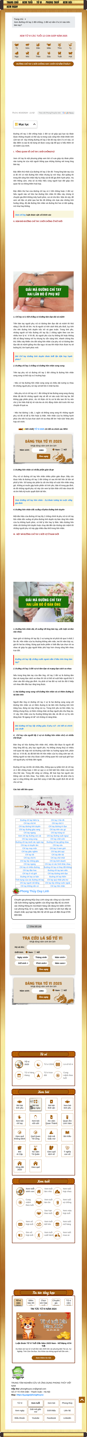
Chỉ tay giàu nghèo (30, 851)
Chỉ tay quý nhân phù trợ (57, 880)
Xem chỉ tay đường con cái (29, 836)
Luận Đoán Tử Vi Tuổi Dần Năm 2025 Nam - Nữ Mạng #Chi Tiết (43, 1344)
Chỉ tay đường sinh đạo (58, 873)
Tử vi (39, 2)
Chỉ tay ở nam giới (57, 848)
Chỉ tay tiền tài (58, 855)
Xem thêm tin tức (43, 1358)
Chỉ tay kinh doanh (58, 861)
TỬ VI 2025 (39, 429)
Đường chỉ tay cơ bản (29, 877)
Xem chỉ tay (20, 215)
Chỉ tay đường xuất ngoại (58, 836)
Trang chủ (13, 2)
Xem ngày (12, 6)
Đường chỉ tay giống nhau (58, 842)
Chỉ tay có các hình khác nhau (58, 864)
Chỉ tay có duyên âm (29, 845)
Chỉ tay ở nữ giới (29, 873)
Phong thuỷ (52, 2)
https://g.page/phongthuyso (30, 1395)
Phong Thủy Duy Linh (34, 891)
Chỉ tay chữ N (30, 858)
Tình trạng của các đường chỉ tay (30, 880)
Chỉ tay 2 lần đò (57, 820)
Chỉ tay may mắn (29, 848)
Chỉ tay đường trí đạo (58, 826)
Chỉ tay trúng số (57, 833)
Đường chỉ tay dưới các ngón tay (30, 842)
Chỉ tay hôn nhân (58, 886)
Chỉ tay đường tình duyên (29, 826)
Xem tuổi (27, 2)
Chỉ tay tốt (29, 855)
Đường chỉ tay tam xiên (58, 870)
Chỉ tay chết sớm (58, 839)
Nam (56, 449)
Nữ (64, 449)
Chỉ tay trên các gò (58, 829)
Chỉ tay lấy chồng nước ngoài (57, 883)
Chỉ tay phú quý (57, 851)
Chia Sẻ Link (35, 926)
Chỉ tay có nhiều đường (30, 867)
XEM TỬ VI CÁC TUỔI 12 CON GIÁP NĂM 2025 (43, 36)
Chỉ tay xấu (57, 845)
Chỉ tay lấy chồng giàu (29, 861)
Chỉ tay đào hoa (29, 870)
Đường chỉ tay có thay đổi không (58, 867)
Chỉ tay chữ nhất (58, 858)
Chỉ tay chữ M (30, 823)
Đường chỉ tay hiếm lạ (29, 820)
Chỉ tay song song (29, 839)
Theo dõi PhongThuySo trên (56, 113)
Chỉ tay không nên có (30, 886)
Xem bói (67, 2)
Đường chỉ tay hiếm (57, 877)
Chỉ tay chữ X (57, 823)
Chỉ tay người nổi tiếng (29, 883)
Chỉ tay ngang (30, 833)
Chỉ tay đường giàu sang (29, 829)
